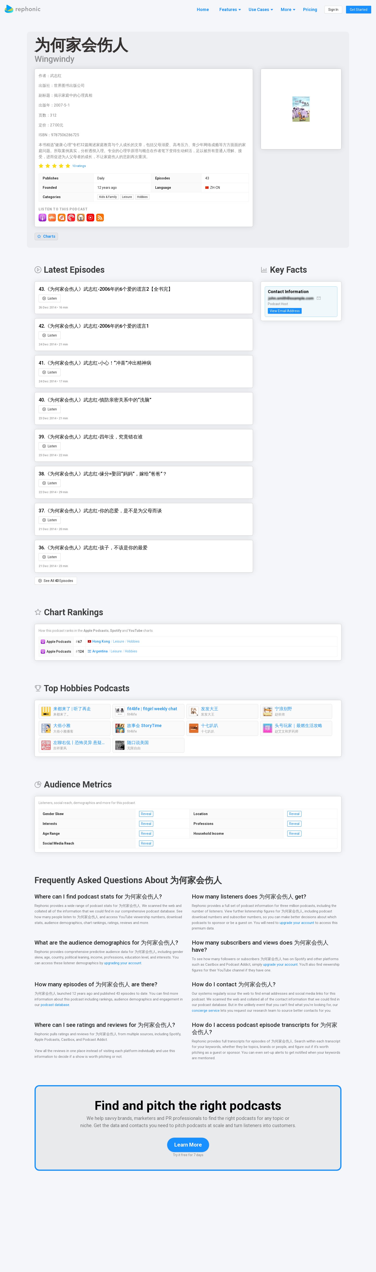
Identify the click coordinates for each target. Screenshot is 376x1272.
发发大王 (209, 709)
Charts (46, 237)
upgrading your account (145, 963)
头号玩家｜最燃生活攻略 (298, 725)
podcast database (59, 1005)
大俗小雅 (61, 725)
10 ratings (79, 166)
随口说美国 (138, 742)
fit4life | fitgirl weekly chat (151, 709)
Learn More (188, 1152)
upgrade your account (296, 923)
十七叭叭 (209, 725)
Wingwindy (55, 59)
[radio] (41, 166)
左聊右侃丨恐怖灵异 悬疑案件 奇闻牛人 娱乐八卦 (80, 742)
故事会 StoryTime (144, 725)
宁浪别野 (283, 709)
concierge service (206, 1011)
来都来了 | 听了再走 (72, 709)
